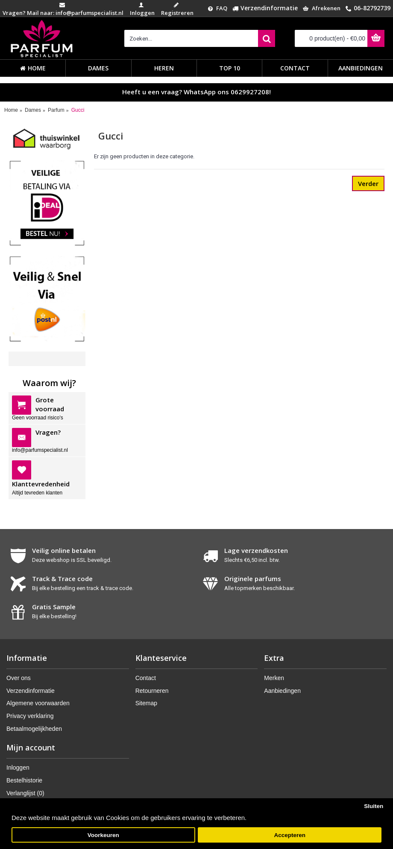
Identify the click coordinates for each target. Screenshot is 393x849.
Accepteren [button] (289, 835)
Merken (274, 678)
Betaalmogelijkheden (34, 728)
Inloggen (17, 767)
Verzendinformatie (30, 690)
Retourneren (152, 690)
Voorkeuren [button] (103, 835)
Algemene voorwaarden (38, 703)
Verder (368, 183)
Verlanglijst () (25, 793)
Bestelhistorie (24, 780)
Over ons (18, 678)
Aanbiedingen (282, 690)
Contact (145, 678)
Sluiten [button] (373, 806)
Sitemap (146, 703)
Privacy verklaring (29, 715)
